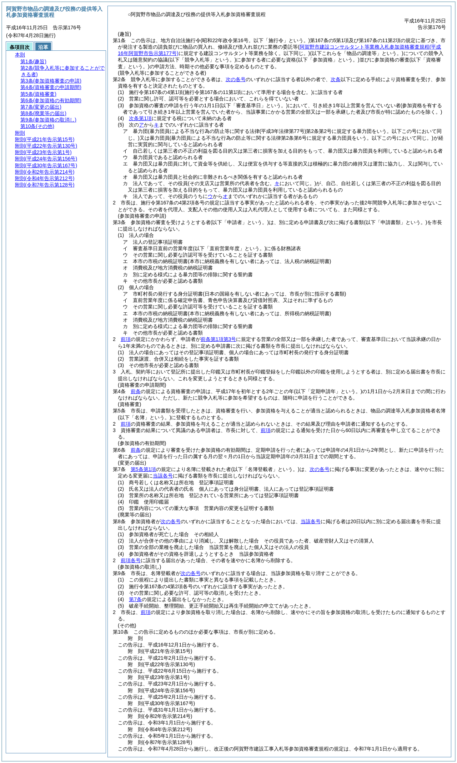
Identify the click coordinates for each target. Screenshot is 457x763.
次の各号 (236, 79)
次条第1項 (140, 118)
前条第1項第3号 (218, 339)
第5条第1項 (143, 469)
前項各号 (131, 560)
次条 (336, 79)
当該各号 (163, 476)
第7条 (135, 599)
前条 (136, 391)
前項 (126, 339)
